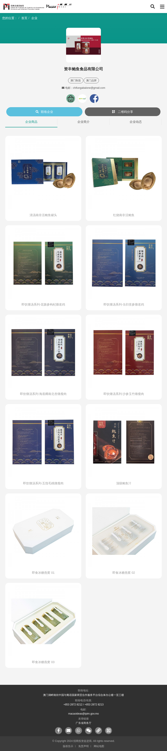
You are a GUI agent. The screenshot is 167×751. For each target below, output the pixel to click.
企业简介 (83, 121)
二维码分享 (122, 111)
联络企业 (44, 111)
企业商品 (31, 121)
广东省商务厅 (83, 723)
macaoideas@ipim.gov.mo (83, 713)
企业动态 (136, 121)
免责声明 (83, 746)
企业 (34, 18)
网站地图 (99, 746)
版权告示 (68, 746)
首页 (24, 18)
